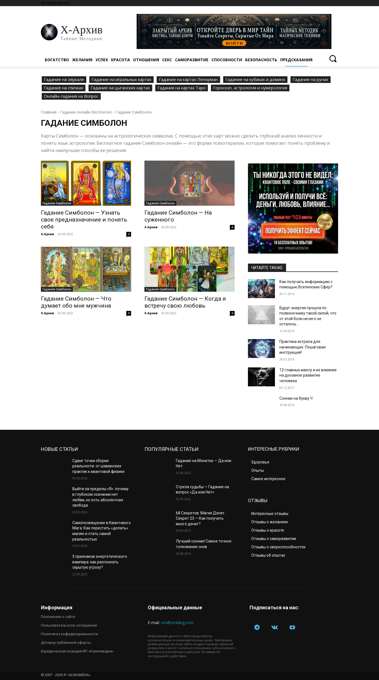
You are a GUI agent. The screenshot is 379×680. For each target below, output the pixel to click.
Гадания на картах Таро (181, 88)
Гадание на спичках (63, 88)
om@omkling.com (177, 622)
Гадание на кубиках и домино (255, 79)
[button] (332, 58)
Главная (48, 112)
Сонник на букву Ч (295, 398)
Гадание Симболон (57, 203)
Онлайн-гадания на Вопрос (71, 96)
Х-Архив (47, 234)
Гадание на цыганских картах (120, 88)
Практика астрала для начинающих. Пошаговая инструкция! (302, 347)
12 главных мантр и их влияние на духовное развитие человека (308, 375)
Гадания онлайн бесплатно (86, 112)
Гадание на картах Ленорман (188, 79)
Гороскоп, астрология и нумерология (250, 88)
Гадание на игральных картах (121, 79)
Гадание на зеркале (64, 79)
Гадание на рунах (311, 79)
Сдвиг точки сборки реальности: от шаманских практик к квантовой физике (98, 466)
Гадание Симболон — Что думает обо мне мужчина (76, 302)
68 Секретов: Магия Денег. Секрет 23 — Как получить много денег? (200, 518)
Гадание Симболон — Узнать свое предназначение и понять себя (84, 219)
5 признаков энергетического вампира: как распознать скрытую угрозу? (99, 561)
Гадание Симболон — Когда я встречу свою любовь (185, 302)
